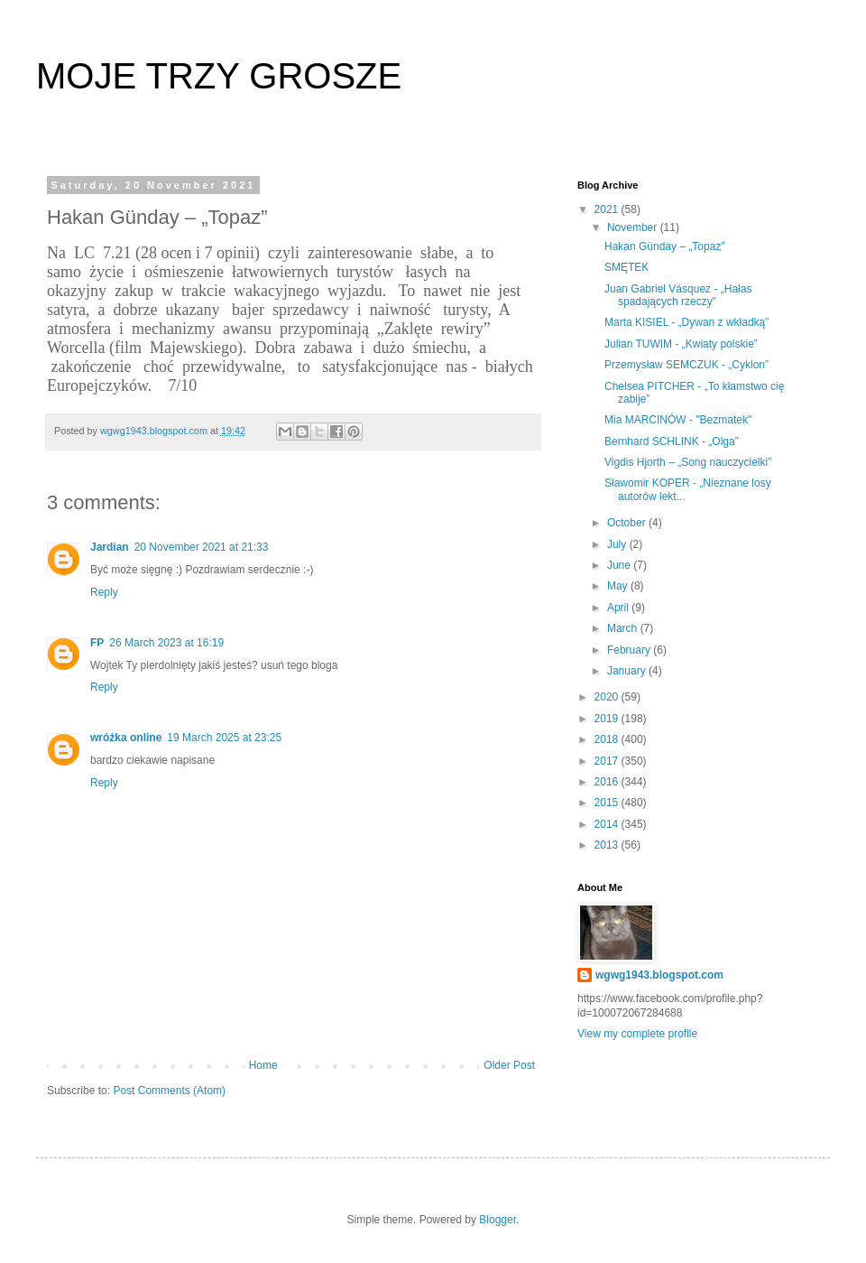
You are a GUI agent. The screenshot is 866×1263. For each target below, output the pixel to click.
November (633, 227)
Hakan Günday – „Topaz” (664, 246)
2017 (608, 761)
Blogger (497, 1219)
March (623, 628)
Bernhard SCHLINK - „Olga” (671, 441)
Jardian (109, 547)
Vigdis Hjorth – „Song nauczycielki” (687, 462)
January (628, 670)
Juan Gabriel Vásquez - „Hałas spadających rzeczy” (677, 295)
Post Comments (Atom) (169, 1090)
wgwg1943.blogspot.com (659, 975)
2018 (608, 739)
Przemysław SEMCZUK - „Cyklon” (686, 364)
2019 (608, 718)
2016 (608, 781)
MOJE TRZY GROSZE (218, 76)
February (630, 650)
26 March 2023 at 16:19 (166, 642)
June (620, 565)
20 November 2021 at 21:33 (201, 547)
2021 (608, 209)
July (618, 544)
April (619, 607)
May (619, 586)
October (628, 522)
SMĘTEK (626, 267)
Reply (104, 592)
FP (97, 642)
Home (263, 1065)
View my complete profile (637, 1033)
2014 (608, 824)
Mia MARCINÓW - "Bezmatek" (677, 419)
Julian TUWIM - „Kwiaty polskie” (681, 344)
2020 (608, 697)
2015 (608, 802)
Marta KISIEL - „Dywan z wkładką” (686, 322)
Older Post (509, 1065)
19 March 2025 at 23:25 (224, 737)
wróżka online (125, 737)
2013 (608, 845)
